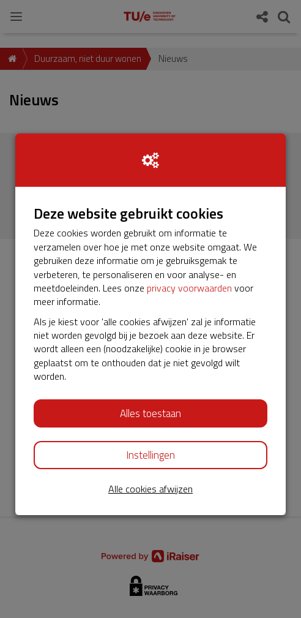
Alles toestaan (150, 413)
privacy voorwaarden (189, 288)
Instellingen (150, 455)
